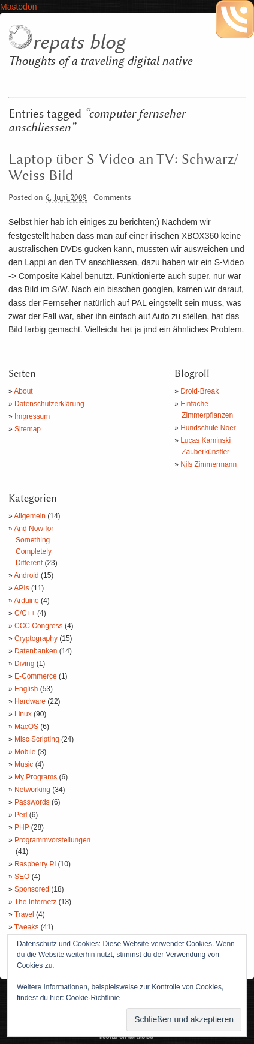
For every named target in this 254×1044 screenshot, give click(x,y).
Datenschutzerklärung (49, 404)
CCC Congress (38, 626)
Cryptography (36, 638)
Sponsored (31, 889)
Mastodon (18, 6)
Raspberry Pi (35, 864)
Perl (20, 815)
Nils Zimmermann (208, 464)
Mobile (24, 752)
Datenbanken (35, 651)
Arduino (26, 600)
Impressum (32, 416)
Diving (24, 663)
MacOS (26, 726)
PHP (21, 827)
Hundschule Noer (208, 428)
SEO (21, 876)
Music (23, 764)
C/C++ (24, 613)
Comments (112, 197)
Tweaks (26, 927)
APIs (21, 588)
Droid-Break (199, 391)
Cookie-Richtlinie (93, 998)
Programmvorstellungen (52, 840)
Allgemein (30, 516)
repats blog (78, 42)
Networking (32, 789)
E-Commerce (35, 676)
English (26, 689)
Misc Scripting (36, 739)
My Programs (35, 777)
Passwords (32, 802)
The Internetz (35, 902)
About (23, 391)
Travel (24, 914)
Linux (23, 714)
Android (26, 575)
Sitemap (27, 429)
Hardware (30, 701)
